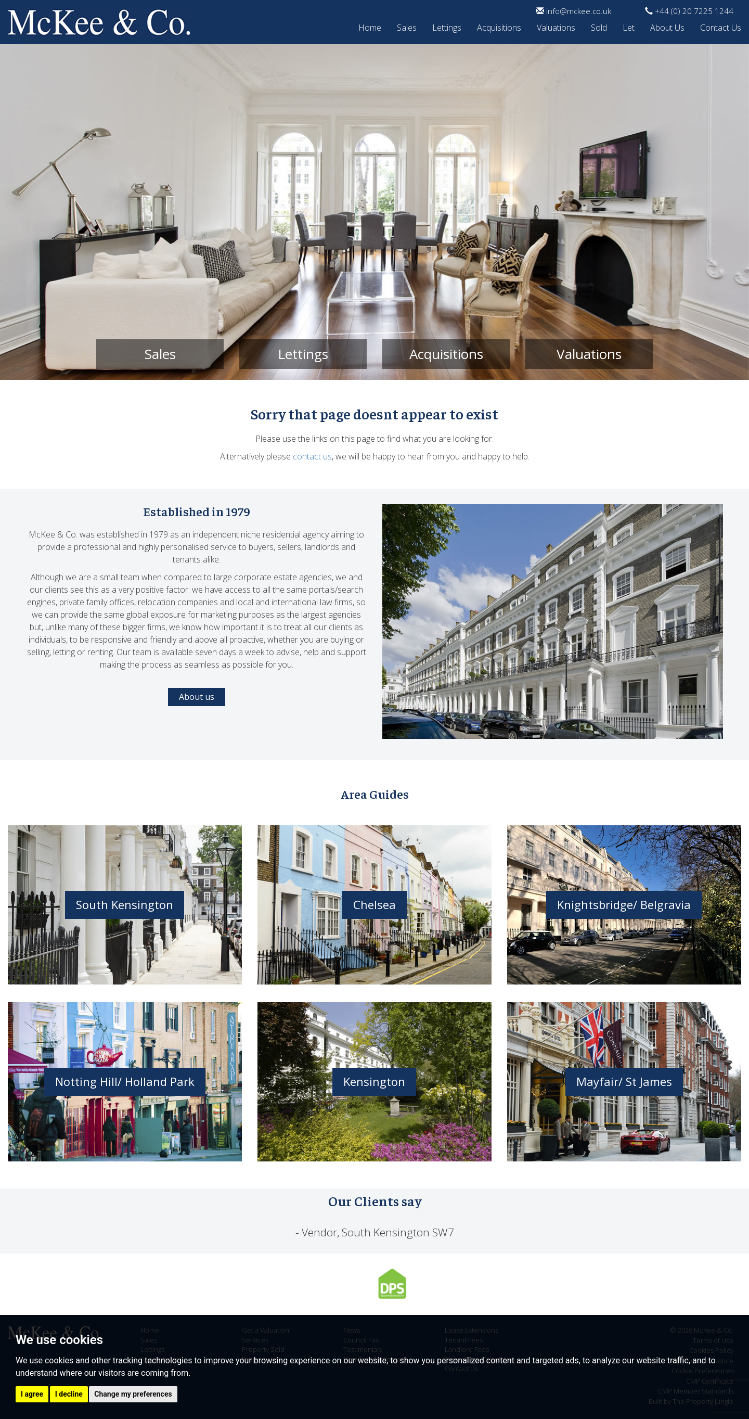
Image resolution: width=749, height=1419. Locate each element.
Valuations (556, 26)
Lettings (446, 26)
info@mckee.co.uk (573, 11)
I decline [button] (69, 1394)
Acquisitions (499, 26)
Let (629, 26)
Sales (407, 26)
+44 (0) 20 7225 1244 (689, 11)
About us (196, 696)
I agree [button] (32, 1394)
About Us (667, 26)
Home (369, 26)
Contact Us (720, 26)
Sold (599, 26)
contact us (312, 456)
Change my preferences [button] (133, 1394)
